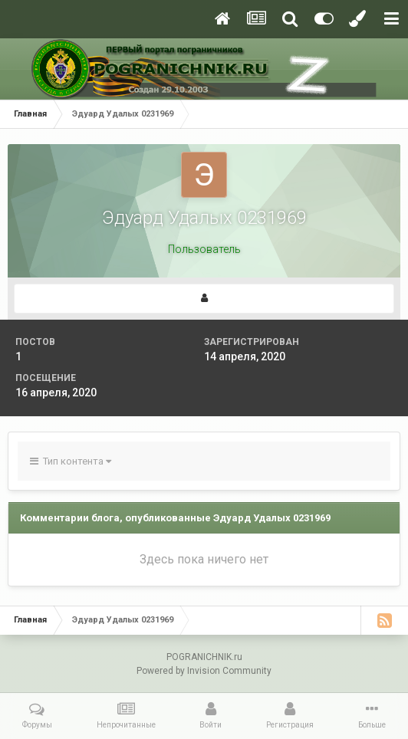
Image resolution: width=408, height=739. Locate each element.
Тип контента (70, 461)
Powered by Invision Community (204, 670)
